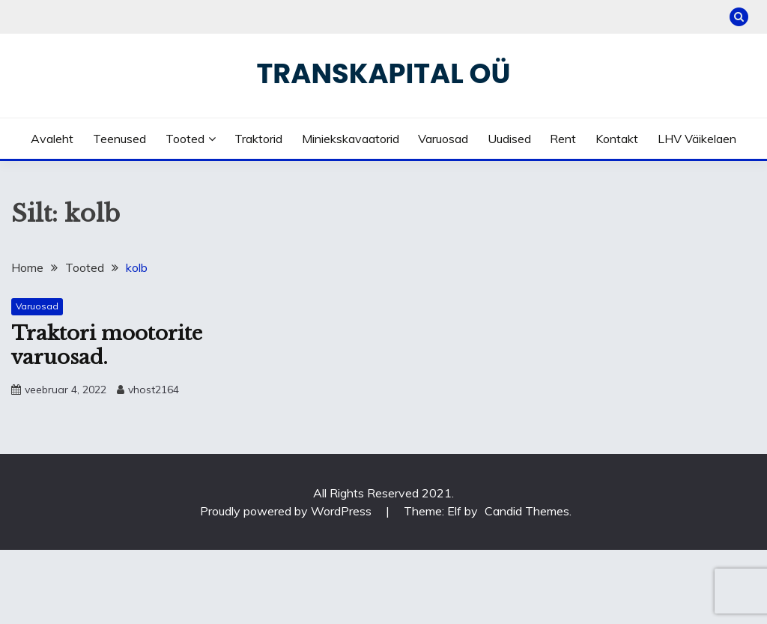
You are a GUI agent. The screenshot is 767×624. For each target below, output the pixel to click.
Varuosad (443, 138)
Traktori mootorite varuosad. (106, 345)
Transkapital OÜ (384, 73)
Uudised (509, 138)
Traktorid (258, 138)
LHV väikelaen (697, 138)
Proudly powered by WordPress (287, 510)
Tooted (185, 138)
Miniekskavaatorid (350, 138)
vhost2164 (153, 389)
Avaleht (52, 138)
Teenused (119, 138)
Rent (563, 138)
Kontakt (616, 138)
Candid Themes (527, 510)
